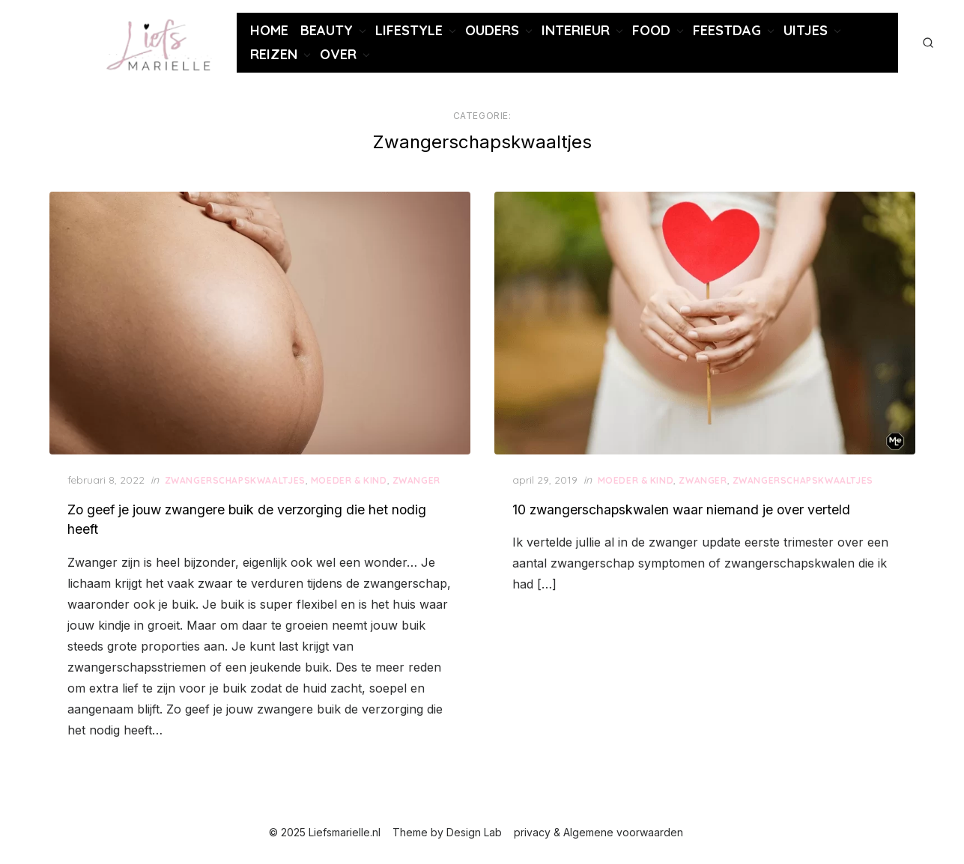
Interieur (576, 30)
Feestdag (727, 30)
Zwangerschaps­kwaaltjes (235, 480)
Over (338, 54)
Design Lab (474, 832)
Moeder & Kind (349, 480)
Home (269, 30)
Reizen (273, 54)
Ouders (492, 30)
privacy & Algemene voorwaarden (598, 832)
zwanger (416, 480)
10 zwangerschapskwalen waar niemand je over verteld (681, 509)
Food (651, 30)
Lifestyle (409, 30)
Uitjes (805, 30)
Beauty (326, 30)
